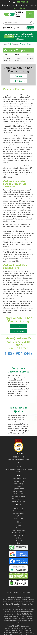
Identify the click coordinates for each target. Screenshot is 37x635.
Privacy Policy (18, 484)
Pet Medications (18, 513)
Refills (19, 5)
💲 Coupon (14, 44)
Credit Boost (18, 518)
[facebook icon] (18, 462)
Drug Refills (18, 516)
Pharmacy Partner (18, 499)
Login (15, 8)
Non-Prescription (18, 511)
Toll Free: (18, 2)
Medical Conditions (18, 494)
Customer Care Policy (18, 478)
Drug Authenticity (18, 496)
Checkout (30, 28)
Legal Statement (18, 481)
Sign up (22, 8)
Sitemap (18, 486)
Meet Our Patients (18, 530)
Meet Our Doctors (18, 533)
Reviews (18, 538)
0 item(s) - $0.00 (11, 27)
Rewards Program (18, 501)
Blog (18, 543)
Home (5, 44)
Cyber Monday (19, 488)
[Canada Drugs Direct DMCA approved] (18, 576)
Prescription (18, 508)
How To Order (18, 535)
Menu (30, 14)
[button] (18, 76)
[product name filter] (19, 22)
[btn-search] (31, 22)
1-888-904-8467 (18, 353)
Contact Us (31, 5)
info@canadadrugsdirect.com (18, 459)
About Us (18, 528)
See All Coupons (18, 39)
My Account (7, 5)
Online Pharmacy (18, 491)
